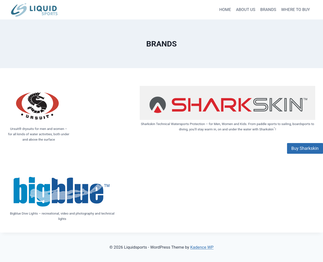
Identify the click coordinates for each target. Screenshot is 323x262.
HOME (225, 9)
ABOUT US (245, 9)
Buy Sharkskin (305, 148)
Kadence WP (202, 247)
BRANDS (268, 9)
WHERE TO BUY (295, 9)
